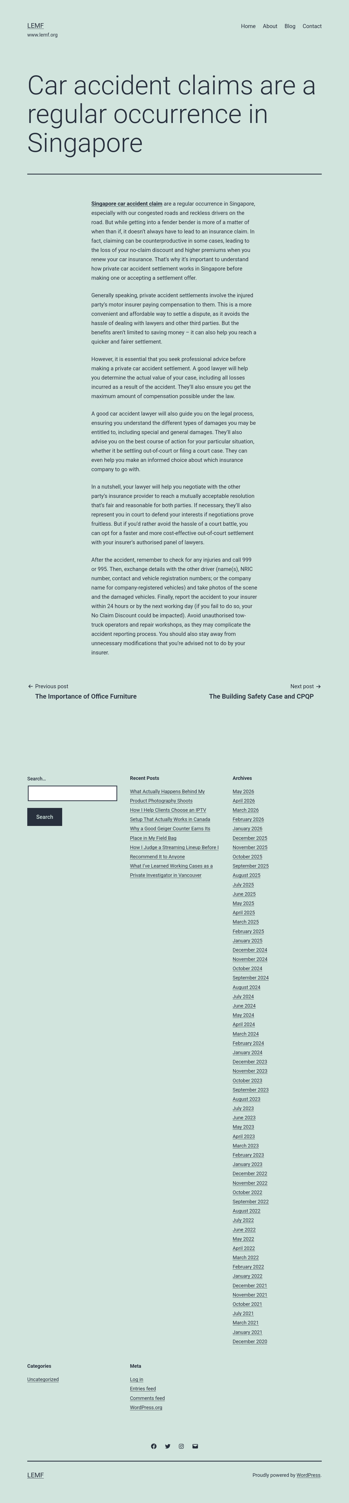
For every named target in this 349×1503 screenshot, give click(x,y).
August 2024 (246, 987)
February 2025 (248, 931)
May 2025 (243, 903)
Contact (312, 26)
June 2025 (244, 894)
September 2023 (251, 1090)
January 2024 (247, 1052)
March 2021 (246, 1322)
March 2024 (246, 1034)
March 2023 (246, 1146)
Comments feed (147, 1398)
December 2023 (250, 1062)
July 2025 (243, 885)
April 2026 (244, 801)
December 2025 (250, 838)
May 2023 (243, 1127)
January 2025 (247, 940)
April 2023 (244, 1136)
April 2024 (244, 1024)
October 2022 (247, 1192)
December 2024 (250, 950)
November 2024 (250, 959)
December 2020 (250, 1341)
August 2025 (246, 875)
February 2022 (248, 1267)
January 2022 (247, 1276)
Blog (290, 26)
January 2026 (247, 828)
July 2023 (243, 1108)
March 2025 (246, 922)
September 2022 (251, 1201)
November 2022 (250, 1183)
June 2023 (244, 1117)
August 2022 (246, 1211)
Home (248, 26)
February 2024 (248, 1043)
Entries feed (143, 1388)
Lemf (35, 25)
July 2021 (243, 1313)
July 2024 (243, 996)
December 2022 (250, 1173)
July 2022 (243, 1220)
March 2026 (246, 810)
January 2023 (247, 1164)
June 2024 (244, 1006)
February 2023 (248, 1155)
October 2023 (247, 1080)
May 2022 (243, 1239)
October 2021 (247, 1304)
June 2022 (244, 1230)
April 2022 (244, 1248)
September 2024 (251, 978)
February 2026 (248, 819)
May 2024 (243, 1015)
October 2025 (247, 856)
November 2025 (250, 847)
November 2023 (250, 1071)
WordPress (308, 1475)
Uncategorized (43, 1379)
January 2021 (247, 1332)
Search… (36, 778)
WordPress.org (146, 1407)
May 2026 (243, 791)
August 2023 (246, 1099)
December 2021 (250, 1285)
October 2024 (247, 968)
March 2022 (246, 1257)
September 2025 (251, 866)
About (270, 26)
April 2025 (244, 912)
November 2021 (250, 1295)
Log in (136, 1379)
